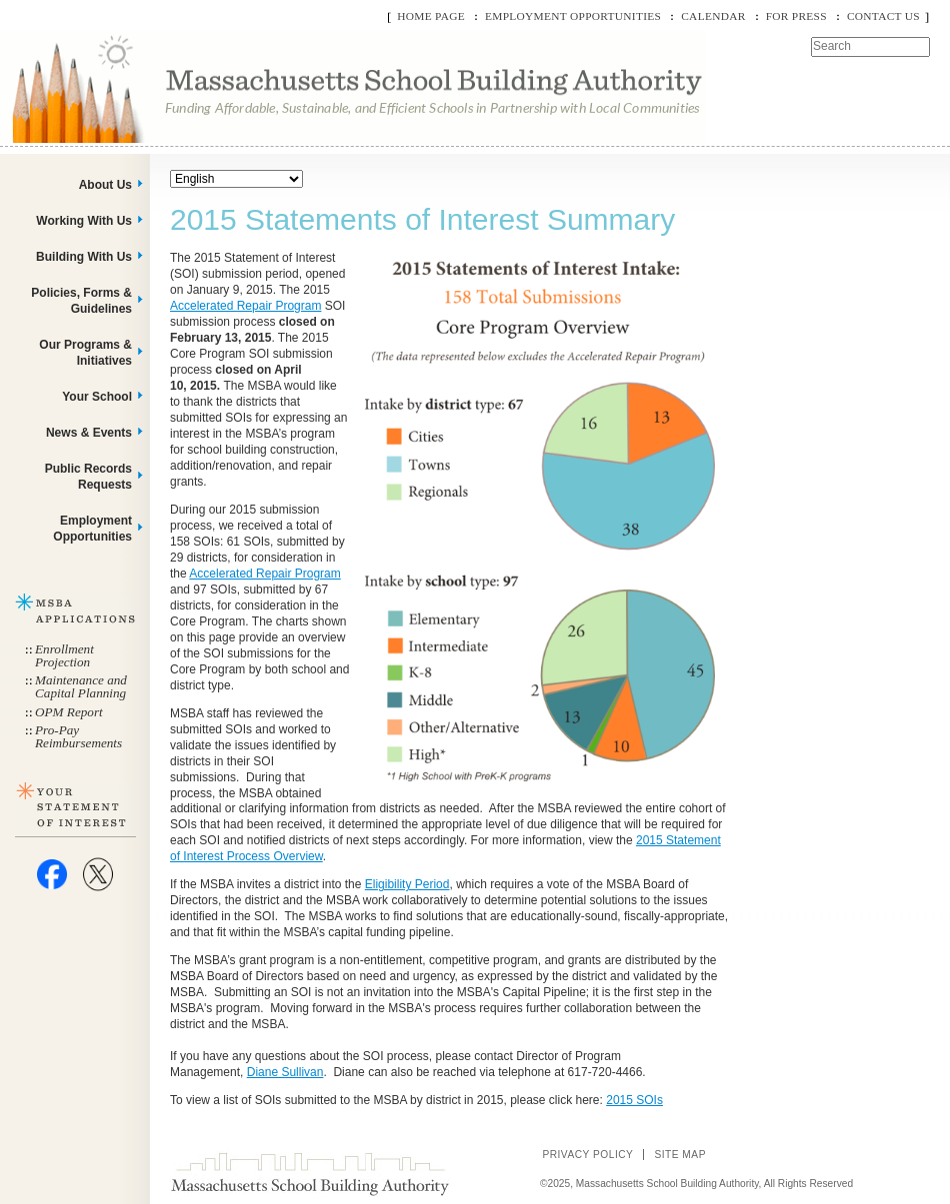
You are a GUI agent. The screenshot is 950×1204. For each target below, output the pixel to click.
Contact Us (883, 16)
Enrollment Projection (64, 655)
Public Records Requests (88, 477)
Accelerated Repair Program (245, 306)
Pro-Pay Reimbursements (78, 736)
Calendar (713, 16)
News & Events (89, 433)
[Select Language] (236, 179)
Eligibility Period (407, 884)
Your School (97, 397)
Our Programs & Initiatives (85, 353)
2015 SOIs (634, 1100)
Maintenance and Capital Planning (81, 686)
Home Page (431, 16)
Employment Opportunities (573, 16)
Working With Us (84, 221)
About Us (105, 185)
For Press (796, 16)
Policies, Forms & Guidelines (81, 301)
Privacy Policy (587, 1154)
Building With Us (84, 257)
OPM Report (69, 711)
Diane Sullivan (285, 1072)
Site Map (680, 1154)
